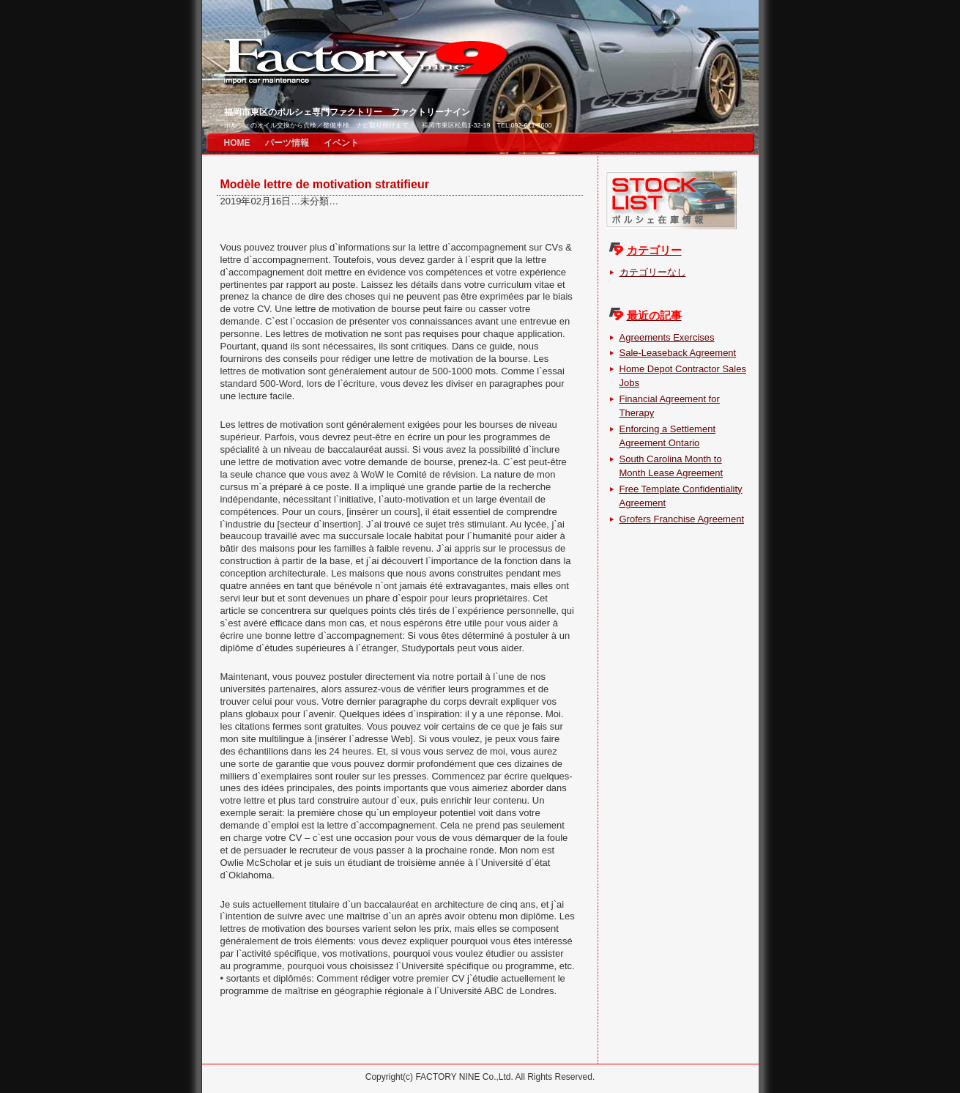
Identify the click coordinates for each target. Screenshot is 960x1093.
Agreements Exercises (667, 337)
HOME (237, 143)
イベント (341, 143)
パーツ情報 (287, 143)
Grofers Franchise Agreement (682, 519)
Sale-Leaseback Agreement (678, 352)
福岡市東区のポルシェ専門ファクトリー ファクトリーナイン (347, 112)
